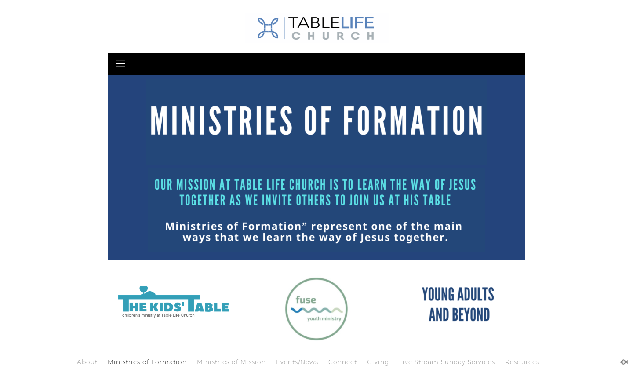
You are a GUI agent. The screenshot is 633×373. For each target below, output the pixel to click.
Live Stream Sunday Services (447, 362)
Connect (342, 362)
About (87, 362)
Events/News (297, 362)
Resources (522, 362)
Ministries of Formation (147, 362)
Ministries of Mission (231, 362)
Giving (378, 362)
